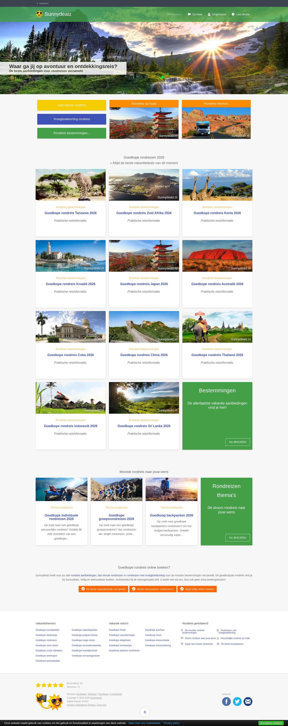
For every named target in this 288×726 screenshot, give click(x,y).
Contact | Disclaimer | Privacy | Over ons (86, 705)
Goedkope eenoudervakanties (86, 645)
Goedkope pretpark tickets (85, 635)
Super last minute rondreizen (199, 644)
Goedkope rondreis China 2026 (144, 355)
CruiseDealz (116, 694)
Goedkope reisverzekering (158, 645)
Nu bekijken (237, 442)
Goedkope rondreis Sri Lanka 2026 (144, 426)
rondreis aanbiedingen (83, 575)
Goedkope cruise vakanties (49, 650)
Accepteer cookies (271, 723)
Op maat (197, 14)
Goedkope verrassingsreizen (86, 655)
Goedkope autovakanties (48, 661)
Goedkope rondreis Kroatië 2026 (71, 284)
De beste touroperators (232, 644)
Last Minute (243, 14)
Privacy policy (171, 723)
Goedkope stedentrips (46, 635)
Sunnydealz (96, 698)
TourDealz (103, 694)
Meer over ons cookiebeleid (144, 723)
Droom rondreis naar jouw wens (200, 638)
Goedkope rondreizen (46, 640)
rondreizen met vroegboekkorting (146, 575)
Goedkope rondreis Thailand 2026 (217, 355)
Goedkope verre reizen (47, 645)
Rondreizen (174, 14)
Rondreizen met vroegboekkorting (227, 631)
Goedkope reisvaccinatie (157, 640)
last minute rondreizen (110, 575)
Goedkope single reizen (83, 640)
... (71, 133)
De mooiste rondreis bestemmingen (193, 631)
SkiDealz (92, 694)
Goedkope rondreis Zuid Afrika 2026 (144, 213)
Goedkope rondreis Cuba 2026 (70, 355)
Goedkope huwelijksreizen (85, 650)
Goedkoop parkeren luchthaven (124, 650)
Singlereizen (219, 14)
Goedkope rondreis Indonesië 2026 (70, 426)
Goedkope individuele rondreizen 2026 (61, 517)
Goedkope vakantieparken (85, 630)
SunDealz (81, 694)
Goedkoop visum (153, 635)
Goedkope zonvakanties (47, 630)
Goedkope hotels (117, 630)
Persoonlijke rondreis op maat (235, 638)
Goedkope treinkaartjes (120, 645)
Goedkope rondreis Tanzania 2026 (71, 213)
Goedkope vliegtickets (119, 640)
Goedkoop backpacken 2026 (171, 515)
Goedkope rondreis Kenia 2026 (217, 213)
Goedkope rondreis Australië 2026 (217, 284)
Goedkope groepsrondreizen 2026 (116, 517)
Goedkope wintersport (46, 655)
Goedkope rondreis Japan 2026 (144, 284)
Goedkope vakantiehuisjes (122, 635)
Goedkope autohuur (155, 630)
